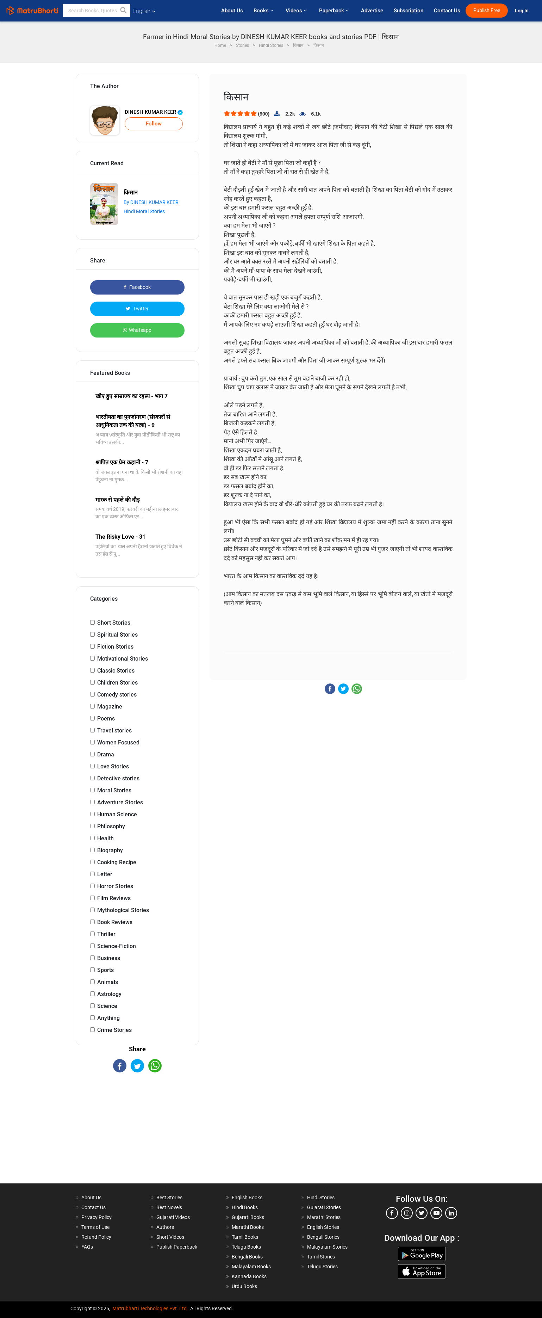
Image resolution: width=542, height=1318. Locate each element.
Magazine (109, 706)
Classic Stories (116, 670)
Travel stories (114, 730)
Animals (107, 982)
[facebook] (392, 1213)
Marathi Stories (324, 1217)
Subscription (408, 10)
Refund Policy (96, 1237)
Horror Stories (115, 886)
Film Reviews (114, 898)
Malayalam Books (251, 1266)
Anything (108, 1018)
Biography (110, 850)
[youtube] (436, 1213)
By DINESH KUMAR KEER (151, 202)
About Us (232, 10)
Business (108, 958)
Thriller (106, 934)
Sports (105, 970)
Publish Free (486, 10)
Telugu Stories (322, 1266)
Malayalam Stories (327, 1247)
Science (107, 1006)
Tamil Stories (321, 1257)
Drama (105, 754)
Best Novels (169, 1207)
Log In (522, 10)
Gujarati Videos (173, 1217)
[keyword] (96, 10)
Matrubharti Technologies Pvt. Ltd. (150, 1308)
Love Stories (113, 766)
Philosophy (111, 826)
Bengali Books (247, 1257)
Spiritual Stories (117, 634)
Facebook (137, 287)
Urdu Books (244, 1286)
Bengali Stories (323, 1237)
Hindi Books (245, 1207)
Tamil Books (245, 1237)
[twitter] (422, 1213)
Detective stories (118, 778)
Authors (165, 1227)
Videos (297, 10)
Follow (154, 123)
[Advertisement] (137, 1134)
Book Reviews (114, 922)
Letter (104, 874)
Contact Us (447, 10)
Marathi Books (248, 1227)
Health (105, 838)
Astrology (109, 994)
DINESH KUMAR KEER (154, 112)
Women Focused (118, 742)
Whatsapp (137, 330)
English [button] (144, 11)
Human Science (117, 814)
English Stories (323, 1227)
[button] (123, 10)
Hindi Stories (321, 1197)
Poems (106, 718)
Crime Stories (114, 1030)
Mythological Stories (123, 910)
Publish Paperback (176, 1247)
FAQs (87, 1247)
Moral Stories (114, 790)
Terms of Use (95, 1227)
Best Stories (169, 1197)
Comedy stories (117, 694)
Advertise (372, 10)
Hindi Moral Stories (144, 211)
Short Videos (170, 1237)
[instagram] (407, 1213)
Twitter (137, 308)
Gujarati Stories (324, 1207)
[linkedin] (451, 1213)
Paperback (334, 10)
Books (264, 10)
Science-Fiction (116, 946)
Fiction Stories (115, 646)
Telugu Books (246, 1247)
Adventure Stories (120, 802)
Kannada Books (249, 1276)
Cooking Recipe (116, 862)
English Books (247, 1197)
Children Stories (117, 682)
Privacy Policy (96, 1217)
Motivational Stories (122, 658)
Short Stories (113, 622)
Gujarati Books (248, 1217)
